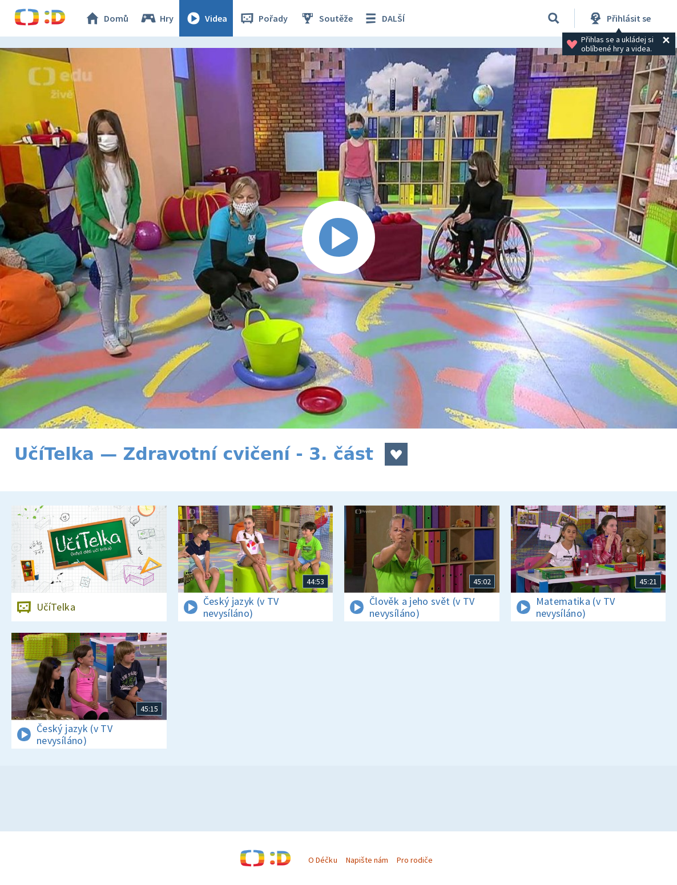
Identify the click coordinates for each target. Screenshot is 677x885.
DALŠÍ (383, 18)
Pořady (263, 18)
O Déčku (322, 860)
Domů (106, 18)
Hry (157, 18)
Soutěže (326, 18)
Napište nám (367, 860)
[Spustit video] (338, 238)
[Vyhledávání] (553, 18)
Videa (206, 18)
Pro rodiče (415, 860)
